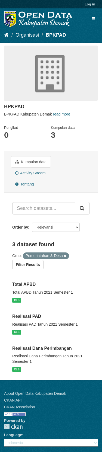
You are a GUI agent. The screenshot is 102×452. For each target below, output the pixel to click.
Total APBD (24, 284)
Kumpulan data (31, 162)
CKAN (13, 426)
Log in (90, 4)
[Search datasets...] (43, 208)
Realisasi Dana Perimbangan (42, 348)
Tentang (24, 184)
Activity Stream (30, 173)
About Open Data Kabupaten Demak (35, 393)
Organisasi (27, 35)
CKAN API (13, 400)
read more (61, 114)
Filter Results (28, 264)
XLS (16, 300)
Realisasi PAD (26, 316)
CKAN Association (19, 407)
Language (13, 435)
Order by (20, 227)
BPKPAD (56, 35)
